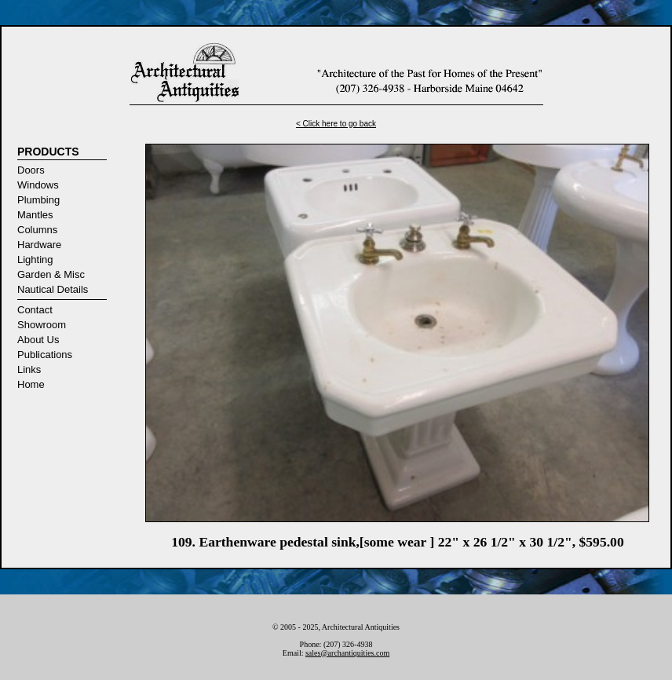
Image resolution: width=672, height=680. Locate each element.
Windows (38, 185)
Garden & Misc (51, 274)
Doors (31, 170)
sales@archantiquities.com (347, 653)
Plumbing (38, 200)
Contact (35, 310)
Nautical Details (52, 289)
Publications (44, 354)
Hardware (39, 244)
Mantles (35, 215)
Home (31, 384)
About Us (38, 339)
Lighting (35, 259)
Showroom (41, 325)
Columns (37, 230)
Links (29, 369)
